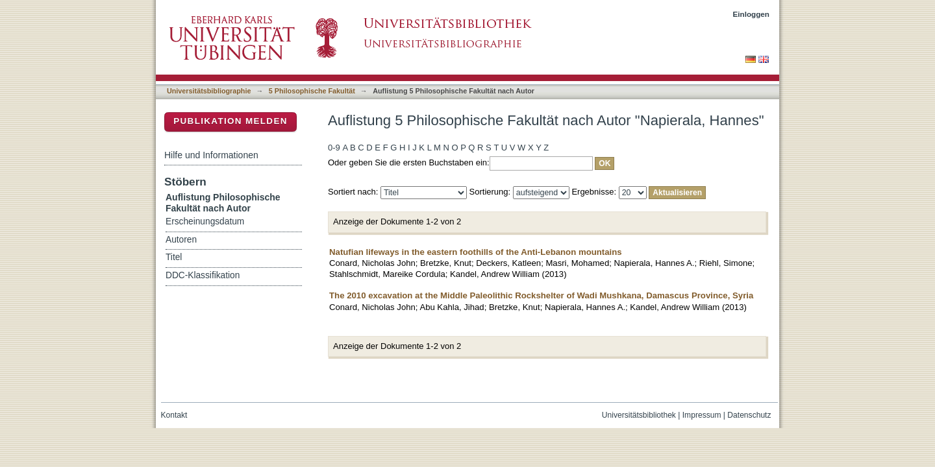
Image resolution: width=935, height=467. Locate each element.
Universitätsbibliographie (209, 91)
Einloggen (751, 14)
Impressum (701, 415)
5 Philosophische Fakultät (312, 91)
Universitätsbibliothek (639, 415)
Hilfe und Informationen (211, 155)
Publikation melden (230, 121)
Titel (174, 257)
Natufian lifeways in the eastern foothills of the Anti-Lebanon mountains (475, 252)
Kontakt (174, 415)
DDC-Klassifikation (203, 275)
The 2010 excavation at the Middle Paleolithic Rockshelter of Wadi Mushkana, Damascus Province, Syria (541, 295)
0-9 (334, 147)
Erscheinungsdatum (205, 221)
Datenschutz (749, 415)
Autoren (181, 240)
